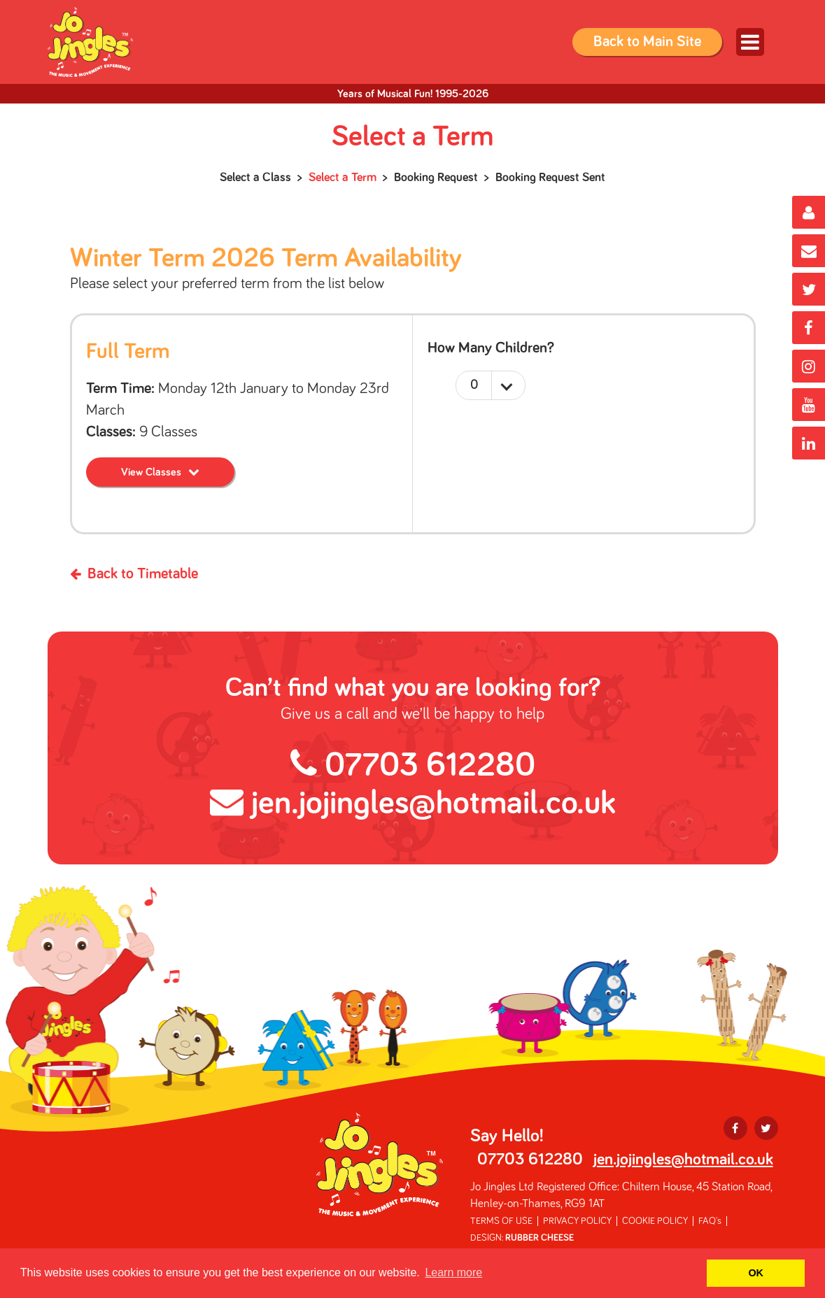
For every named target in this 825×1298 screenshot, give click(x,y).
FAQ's (709, 1221)
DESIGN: (522, 1238)
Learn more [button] (453, 1272)
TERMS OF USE (501, 1221)
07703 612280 (412, 766)
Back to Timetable (134, 574)
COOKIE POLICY (655, 1221)
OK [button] (755, 1272)
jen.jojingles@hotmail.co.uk (413, 803)
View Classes (151, 472)
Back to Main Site (647, 42)
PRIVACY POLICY (577, 1221)
